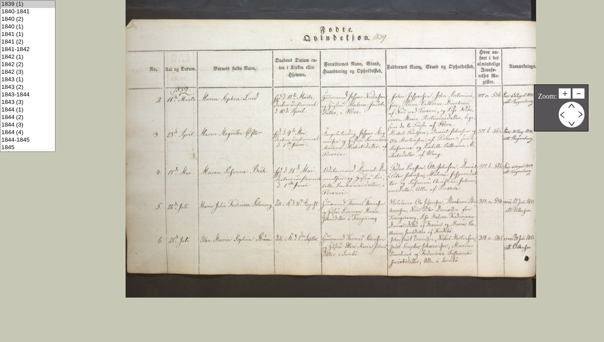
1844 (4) (27, 132)
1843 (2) (27, 87)
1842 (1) (27, 57)
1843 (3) (27, 102)
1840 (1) (27, 27)
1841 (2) (27, 42)
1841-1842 (27, 49)
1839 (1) (27, 4)
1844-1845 (27, 140)
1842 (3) (27, 72)
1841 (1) (27, 34)
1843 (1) (27, 80)
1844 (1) (27, 110)
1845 (27, 147)
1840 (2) (27, 19)
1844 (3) (27, 125)
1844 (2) (27, 117)
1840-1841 (27, 12)
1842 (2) (27, 64)
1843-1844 (27, 95)
